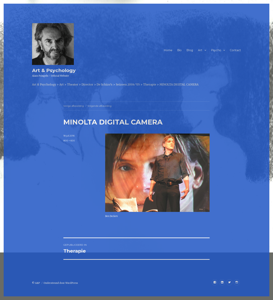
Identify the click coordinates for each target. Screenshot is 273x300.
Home (168, 50)
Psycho (216, 50)
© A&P (36, 283)
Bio (179, 50)
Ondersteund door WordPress (61, 283)
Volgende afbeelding (99, 105)
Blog (189, 50)
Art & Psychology (54, 70)
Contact (235, 50)
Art (200, 50)
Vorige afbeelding (73, 105)
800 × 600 (69, 140)
